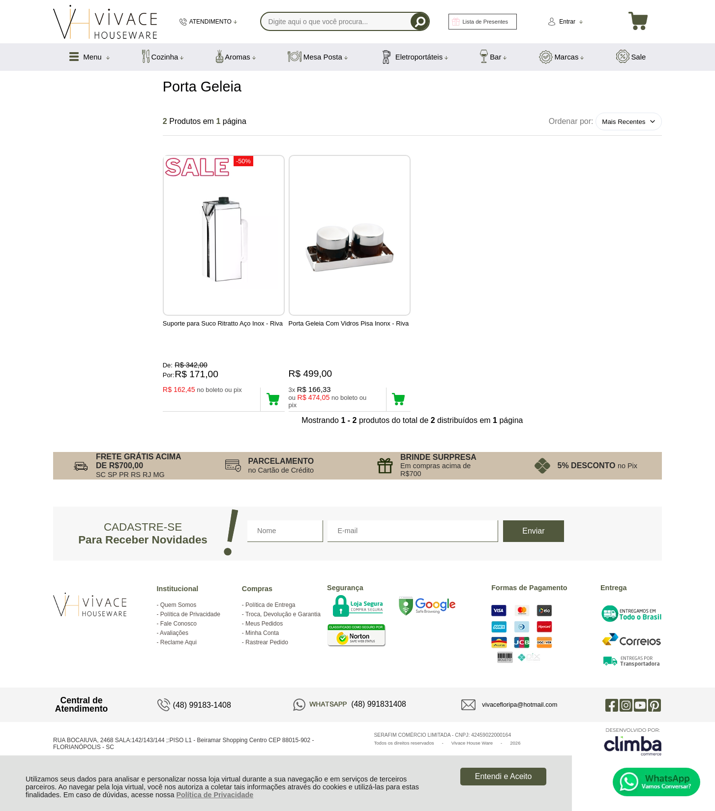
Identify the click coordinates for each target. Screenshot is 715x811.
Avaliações (174, 643)
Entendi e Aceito (503, 776)
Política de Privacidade (214, 795)
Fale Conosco (178, 634)
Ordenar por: (571, 121)
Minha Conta (262, 643)
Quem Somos (178, 615)
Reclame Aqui (178, 653)
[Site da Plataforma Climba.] (633, 752)
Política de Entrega (270, 615)
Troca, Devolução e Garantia (283, 625)
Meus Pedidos (264, 634)
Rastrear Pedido (266, 653)
